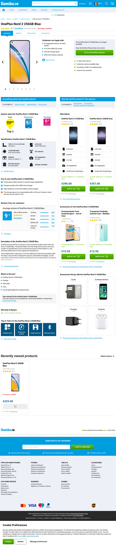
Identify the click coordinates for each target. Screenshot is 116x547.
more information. (78, 515)
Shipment (4, 490)
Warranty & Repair (6, 494)
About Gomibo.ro (31, 518)
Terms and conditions (70, 518)
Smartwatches (95, 475)
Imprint (46, 518)
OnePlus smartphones (38, 469)
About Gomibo (65, 484)
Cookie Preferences (56, 518)
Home (3, 19)
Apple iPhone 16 (6, 467)
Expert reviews (20, 104)
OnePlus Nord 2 (25, 19)
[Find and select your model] (55, 3)
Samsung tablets (66, 467)
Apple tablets (65, 465)
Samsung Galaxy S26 (7, 469)
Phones (34, 463)
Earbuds (93, 471)
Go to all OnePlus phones (70, 199)
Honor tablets (65, 471)
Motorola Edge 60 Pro (7, 475)
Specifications (31, 104)
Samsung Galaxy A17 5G (8, 477)
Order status (4, 486)
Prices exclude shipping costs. (79, 513)
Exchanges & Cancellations (9, 492)
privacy (19, 536)
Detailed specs (7, 171)
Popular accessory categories (84, 105)
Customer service (58, 10)
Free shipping (72, 194)
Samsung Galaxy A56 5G (8, 471)
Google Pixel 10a (6, 473)
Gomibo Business (36, 484)
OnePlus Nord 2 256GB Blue (40, 19)
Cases (93, 465)
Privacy (40, 518)
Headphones (95, 473)
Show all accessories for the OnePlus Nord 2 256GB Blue (81, 267)
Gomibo (64, 481)
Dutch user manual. (9, 300)
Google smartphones (37, 473)
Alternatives (78, 103)
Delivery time (5, 488)
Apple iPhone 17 (6, 465)
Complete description (9, 266)
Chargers (94, 469)
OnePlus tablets (66, 473)
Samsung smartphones (38, 467)
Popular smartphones (10, 463)
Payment (3, 484)
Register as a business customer (41, 486)
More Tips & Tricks (8, 339)
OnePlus (15, 19)
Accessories (23, 10)
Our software (65, 486)
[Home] (3, 10)
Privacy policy (65, 488)
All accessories (95, 477)
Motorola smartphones (38, 471)
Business (44, 10)
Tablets (34, 10)
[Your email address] (46, 447)
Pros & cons (42, 104)
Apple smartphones (37, 465)
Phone (12, 10)
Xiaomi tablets (65, 469)
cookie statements (32, 536)
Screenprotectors (96, 467)
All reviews (6, 234)
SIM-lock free (48, 60)
